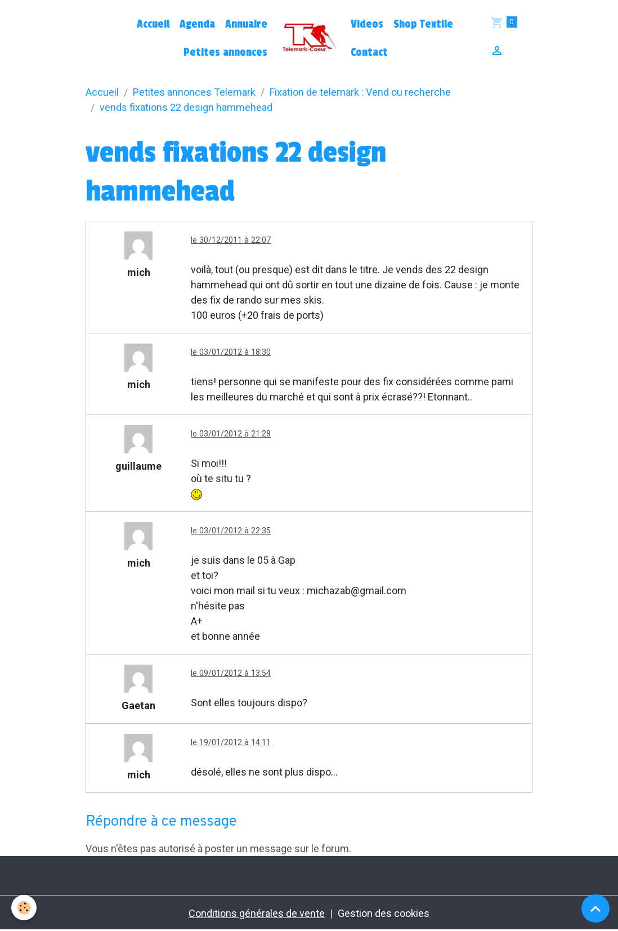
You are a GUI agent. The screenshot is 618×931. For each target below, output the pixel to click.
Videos (367, 24)
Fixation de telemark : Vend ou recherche (360, 92)
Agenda (197, 24)
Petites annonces (225, 52)
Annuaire (246, 24)
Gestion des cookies (383, 913)
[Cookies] (24, 907)
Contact (369, 52)
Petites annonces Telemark (194, 92)
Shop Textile (423, 24)
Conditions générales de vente (257, 913)
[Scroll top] (595, 908)
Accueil (153, 24)
